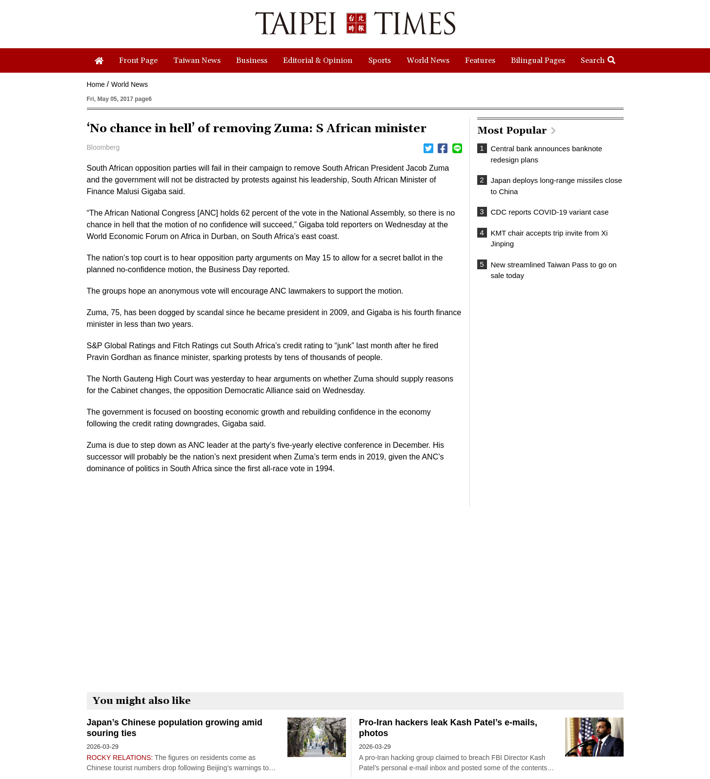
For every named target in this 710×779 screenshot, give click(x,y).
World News (129, 84)
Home (96, 84)
